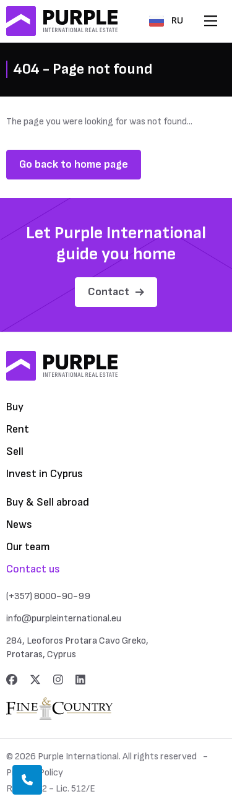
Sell (15, 451)
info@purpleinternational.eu (63, 618)
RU (166, 21)
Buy (15, 406)
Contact (116, 291)
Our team (28, 546)
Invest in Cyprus (44, 473)
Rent (17, 429)
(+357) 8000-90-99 (48, 596)
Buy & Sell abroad (47, 502)
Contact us (33, 569)
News (19, 524)
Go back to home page (73, 164)
